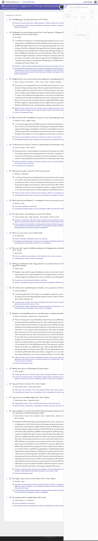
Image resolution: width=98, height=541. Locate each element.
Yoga (56, 471)
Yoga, (37, 390)
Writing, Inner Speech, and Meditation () (30, 368)
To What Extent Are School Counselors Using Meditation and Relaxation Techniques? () (46, 145)
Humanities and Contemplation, (61, 377)
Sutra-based (58, 256)
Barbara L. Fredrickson (22, 174)
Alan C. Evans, (44, 82)
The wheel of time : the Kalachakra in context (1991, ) (31, 214)
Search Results (13, 8)
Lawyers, (20, 206)
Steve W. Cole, (29, 416)
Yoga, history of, (54, 390)
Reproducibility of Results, (44, 110)
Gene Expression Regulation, (40, 469)
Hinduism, (26, 403)
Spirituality (43, 280)
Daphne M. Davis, (20, 120)
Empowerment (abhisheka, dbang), (31, 220)
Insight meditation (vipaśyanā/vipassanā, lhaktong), (36, 66)
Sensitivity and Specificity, (59, 110)
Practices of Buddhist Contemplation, (24, 72)
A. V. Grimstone (29, 500)
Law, (16, 206)
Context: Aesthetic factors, (22, 374)
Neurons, (34, 110)
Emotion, (17, 193)
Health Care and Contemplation (42, 243)
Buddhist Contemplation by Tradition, (33, 506)
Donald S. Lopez (20, 481)
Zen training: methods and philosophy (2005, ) (29, 497)
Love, (53, 193)
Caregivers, (18, 469)
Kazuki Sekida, (19, 500)
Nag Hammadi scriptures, (28, 304)
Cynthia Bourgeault (21, 291)
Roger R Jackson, (34, 217)
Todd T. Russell (30, 147)
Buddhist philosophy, (27, 23)
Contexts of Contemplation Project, (23, 377)
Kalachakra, (54, 224)
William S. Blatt (19, 203)
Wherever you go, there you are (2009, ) (27, 233)
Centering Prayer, (56, 306)
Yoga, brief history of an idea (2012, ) (29, 384)
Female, (27, 357)
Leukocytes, (18, 471)
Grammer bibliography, (36, 357)
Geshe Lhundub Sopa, (22, 217)
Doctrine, (17, 503)
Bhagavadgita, (19, 403)
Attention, (17, 239)
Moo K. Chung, (19, 82)
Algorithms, (18, 108)
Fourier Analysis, (37, 108)
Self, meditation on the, (44, 256)
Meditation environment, (51, 486)
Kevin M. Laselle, (20, 147)
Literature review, (19, 137)
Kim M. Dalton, (29, 82)
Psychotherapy (57, 137)
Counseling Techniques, (40, 161)
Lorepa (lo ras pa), (32, 486)
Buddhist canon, (26, 256)
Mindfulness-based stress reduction (37, 239)
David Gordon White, (21, 387)
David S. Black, (19, 416)
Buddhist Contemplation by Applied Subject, (50, 68)
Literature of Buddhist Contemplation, (40, 25)
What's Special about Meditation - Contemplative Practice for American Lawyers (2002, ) (46, 200)
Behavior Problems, (27, 161)
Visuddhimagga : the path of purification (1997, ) (29, 19)
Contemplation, (42, 302)
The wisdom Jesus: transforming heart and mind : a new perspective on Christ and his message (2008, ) (47, 288)
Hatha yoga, (18, 390)
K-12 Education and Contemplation (23, 165)
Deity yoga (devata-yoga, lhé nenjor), (24, 227)
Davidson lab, (29, 108)
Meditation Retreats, (35, 490)
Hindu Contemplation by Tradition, (51, 392)
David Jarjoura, (33, 316)
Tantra (37, 304)
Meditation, (41, 23)
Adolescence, (18, 161)
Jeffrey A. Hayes (31, 120)
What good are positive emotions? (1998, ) (31, 171)
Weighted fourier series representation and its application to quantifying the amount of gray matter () (49, 79)
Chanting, (27, 302)
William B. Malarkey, (21, 316)
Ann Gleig (18, 37)
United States (61, 66)
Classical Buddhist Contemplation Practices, (26, 68)
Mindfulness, (35, 137)
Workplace (29, 361)
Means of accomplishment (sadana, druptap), (27, 222)
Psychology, (54, 66)
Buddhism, (18, 23)
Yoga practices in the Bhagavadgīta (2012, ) (30, 397)
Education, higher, (34, 374)
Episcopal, (50, 302)
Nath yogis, (28, 390)
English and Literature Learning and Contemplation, (28, 378)
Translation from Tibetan (22, 488)
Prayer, (36, 308)
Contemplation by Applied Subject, (23, 139)
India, (23, 390)
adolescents (30, 163)
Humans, (45, 108)
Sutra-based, (62, 23)
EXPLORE (88, 2)
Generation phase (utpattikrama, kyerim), (53, 220)
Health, (49, 193)
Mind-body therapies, (28, 359)
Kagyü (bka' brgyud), (20, 486)
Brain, (23, 108)
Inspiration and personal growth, (24, 280)
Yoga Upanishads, (45, 390)
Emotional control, (35, 193)
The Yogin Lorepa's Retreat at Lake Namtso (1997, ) (34, 478)
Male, (22, 471)
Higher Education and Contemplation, (57, 209)
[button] (95, 2)
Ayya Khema (18, 253)
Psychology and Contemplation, (60, 72)
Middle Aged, (18, 359)
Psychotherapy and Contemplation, (59, 139)
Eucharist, (56, 302)
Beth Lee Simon (54, 217)
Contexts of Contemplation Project (23, 112)
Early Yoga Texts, (53, 406)
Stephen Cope (19, 268)
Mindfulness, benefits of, (46, 137)
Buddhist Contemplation (21, 27)
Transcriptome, (50, 471)
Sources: (5, 8)
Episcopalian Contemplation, (43, 306)
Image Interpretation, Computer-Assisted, (59, 108)
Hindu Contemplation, (36, 392)
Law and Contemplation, (40, 209)
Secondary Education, (21, 163)
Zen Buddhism (31, 503)
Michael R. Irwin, (39, 416)
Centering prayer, (19, 302)
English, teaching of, (45, 374)
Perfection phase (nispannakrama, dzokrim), (53, 222)
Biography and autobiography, (23, 484)
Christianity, (34, 302)
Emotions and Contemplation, (41, 195)
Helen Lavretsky (19, 418)
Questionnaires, (56, 359)
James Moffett (19, 371)
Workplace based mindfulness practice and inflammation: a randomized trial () (42, 313)
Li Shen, (37, 82)
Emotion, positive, (25, 193)
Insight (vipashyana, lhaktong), (43, 72)
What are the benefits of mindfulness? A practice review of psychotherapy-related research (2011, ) (49, 118)
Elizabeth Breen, (50, 416)
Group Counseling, (52, 161)
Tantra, (34, 390)
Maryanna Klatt (43, 316)
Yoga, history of (55, 403)
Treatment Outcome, (20, 361)
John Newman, (44, 217)
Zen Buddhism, (18, 506)
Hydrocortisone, (53, 357)
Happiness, (44, 193)
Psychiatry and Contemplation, (41, 139)
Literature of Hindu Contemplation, (23, 406)
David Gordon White (34, 387)
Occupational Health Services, (43, 359)
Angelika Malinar (33, 400)
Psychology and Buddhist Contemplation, (41, 70)
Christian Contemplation (45, 308)
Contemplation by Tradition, (22, 25)
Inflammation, (62, 357)
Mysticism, (17, 304)
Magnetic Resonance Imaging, (23, 110)
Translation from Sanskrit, (40, 403)
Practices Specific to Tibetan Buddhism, (25, 224)
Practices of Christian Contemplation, (24, 308)
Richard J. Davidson (56, 82)
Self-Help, (17, 282)
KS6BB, (36, 23)
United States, (62, 374)
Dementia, (24, 469)
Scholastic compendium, (52, 23)
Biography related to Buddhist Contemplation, (53, 490)
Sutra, (52, 256)
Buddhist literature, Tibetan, (47, 484)
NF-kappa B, (42, 471)
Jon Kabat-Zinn (19, 236)
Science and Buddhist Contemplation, (63, 70)
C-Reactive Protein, (20, 357)
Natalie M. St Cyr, (61, 416)
